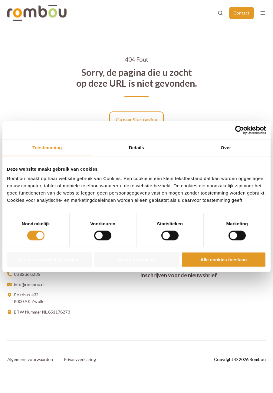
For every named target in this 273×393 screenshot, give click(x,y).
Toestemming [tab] (47, 147)
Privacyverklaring (80, 359)
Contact (241, 12)
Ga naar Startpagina (136, 119)
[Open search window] (220, 13)
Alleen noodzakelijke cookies (49, 259)
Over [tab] (226, 147)
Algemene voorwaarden (30, 359)
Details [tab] (136, 147)
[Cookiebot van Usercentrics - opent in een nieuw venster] (239, 129)
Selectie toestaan (136, 259)
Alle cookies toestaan (223, 259)
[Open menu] (263, 13)
